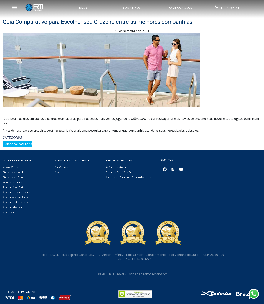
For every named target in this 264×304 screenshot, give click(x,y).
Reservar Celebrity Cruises (16, 192)
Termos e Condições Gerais (120, 172)
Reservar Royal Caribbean (16, 187)
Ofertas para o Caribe (14, 172)
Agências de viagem (116, 167)
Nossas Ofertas (10, 167)
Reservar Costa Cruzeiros (16, 202)
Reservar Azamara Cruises (16, 197)
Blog (56, 172)
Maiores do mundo (13, 182)
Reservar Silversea (12, 207)
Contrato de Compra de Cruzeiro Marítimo (128, 177)
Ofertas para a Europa (14, 177)
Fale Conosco (61, 167)
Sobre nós (8, 212)
